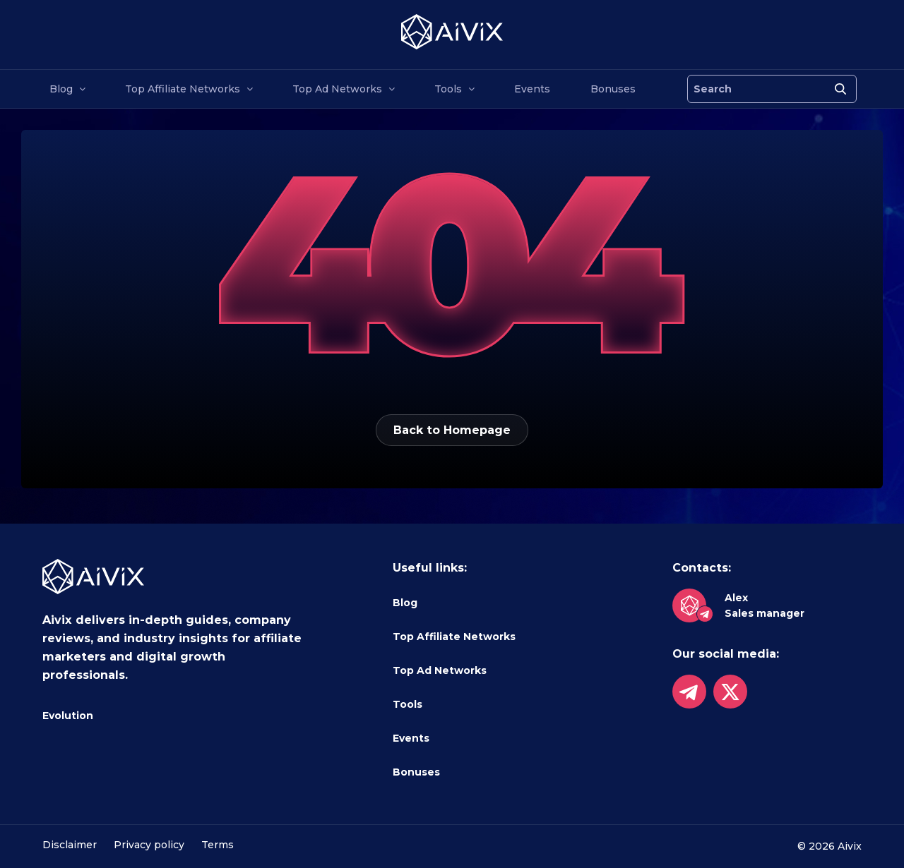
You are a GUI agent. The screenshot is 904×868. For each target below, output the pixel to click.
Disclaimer (69, 844)
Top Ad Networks (337, 89)
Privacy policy (149, 844)
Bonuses (613, 89)
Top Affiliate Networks (182, 89)
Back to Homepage (452, 430)
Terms (217, 844)
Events (532, 89)
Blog (61, 89)
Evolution (67, 715)
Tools (448, 89)
